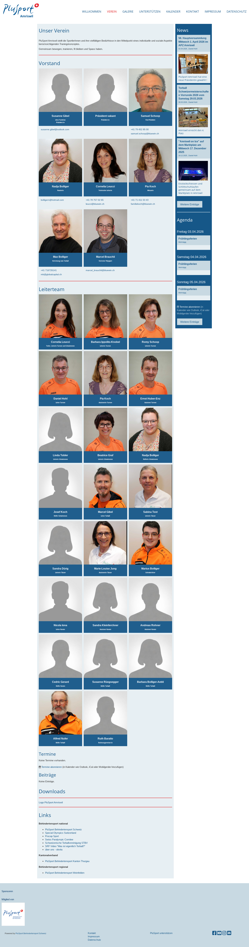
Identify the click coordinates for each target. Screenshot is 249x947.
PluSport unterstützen (161, 933)
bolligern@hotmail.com (52, 200)
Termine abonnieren (51, 767)
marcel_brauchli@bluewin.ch (100, 270)
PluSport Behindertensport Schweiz (31, 933)
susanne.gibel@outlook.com (55, 129)
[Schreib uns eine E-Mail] (229, 933)
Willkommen (91, 11)
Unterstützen (150, 11)
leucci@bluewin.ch (95, 204)
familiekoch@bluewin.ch (143, 204)
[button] (193, 242)
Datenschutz (236, 11)
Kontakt (192, 11)
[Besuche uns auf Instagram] (224, 933)
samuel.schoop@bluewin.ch (145, 133)
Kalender (173, 11)
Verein (112, 11)
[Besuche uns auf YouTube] (219, 933)
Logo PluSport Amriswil (51, 802)
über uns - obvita (53, 849)
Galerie (127, 11)
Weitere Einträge (189, 204)
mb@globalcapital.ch (51, 274)
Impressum (213, 11)
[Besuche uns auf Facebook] (214, 933)
